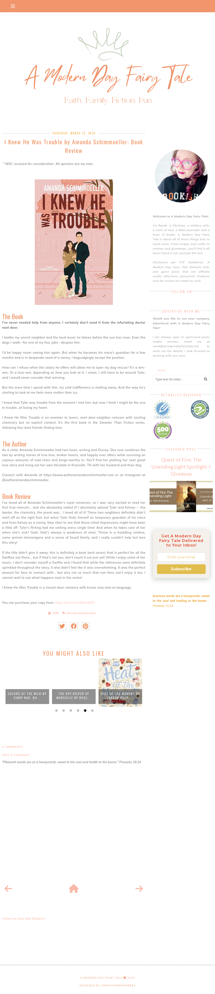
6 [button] (91, 710)
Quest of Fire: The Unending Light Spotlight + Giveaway (181, 467)
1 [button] (55, 710)
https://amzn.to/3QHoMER (75, 602)
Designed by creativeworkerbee (108, 985)
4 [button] (77, 710)
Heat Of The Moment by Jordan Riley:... (120, 696)
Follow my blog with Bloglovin (23, 918)
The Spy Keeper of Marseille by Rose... (74, 696)
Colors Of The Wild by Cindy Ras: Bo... (27, 696)
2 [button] (63, 710)
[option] (27, 682)
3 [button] (70, 710)
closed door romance (87, 613)
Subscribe (181, 569)
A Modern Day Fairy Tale (101, 977)
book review (71, 613)
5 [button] (84, 710)
